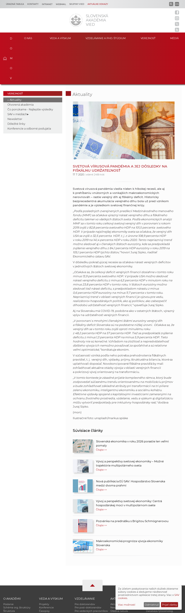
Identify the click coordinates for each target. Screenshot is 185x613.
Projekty (44, 563)
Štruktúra (9, 570)
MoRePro (80, 573)
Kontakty (33, 4)
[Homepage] (76, 20)
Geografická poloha (15, 577)
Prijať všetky (169, 604)
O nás (28, 37)
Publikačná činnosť (50, 573)
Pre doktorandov (85, 563)
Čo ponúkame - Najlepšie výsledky (30, 68)
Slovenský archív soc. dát (161, 566)
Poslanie (8, 563)
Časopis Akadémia (157, 577)
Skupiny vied (76, 4)
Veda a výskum (60, 37)
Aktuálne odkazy (98, 4)
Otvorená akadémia (20, 63)
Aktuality (16, 58)
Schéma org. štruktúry (16, 566)
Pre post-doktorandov (88, 566)
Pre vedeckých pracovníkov (91, 570)
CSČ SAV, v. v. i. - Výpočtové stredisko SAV (52, 609)
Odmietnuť (152, 604)
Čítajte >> (101, 408)
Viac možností (126, 604)
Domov (9, 37)
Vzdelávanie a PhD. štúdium (105, 37)
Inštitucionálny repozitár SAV (163, 563)
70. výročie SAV (119, 573)
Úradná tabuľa (119, 570)
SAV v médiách (17, 73)
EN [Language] (177, 4)
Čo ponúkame (119, 580)
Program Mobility (85, 580)
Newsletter (14, 78)
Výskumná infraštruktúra (54, 577)
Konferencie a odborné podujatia (29, 87)
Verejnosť (148, 37)
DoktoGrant (82, 577)
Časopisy (44, 570)
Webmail (61, 4)
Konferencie (46, 566)
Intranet (47, 4)
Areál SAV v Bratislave (123, 577)
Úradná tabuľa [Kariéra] (15, 4)
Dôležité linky (16, 82)
